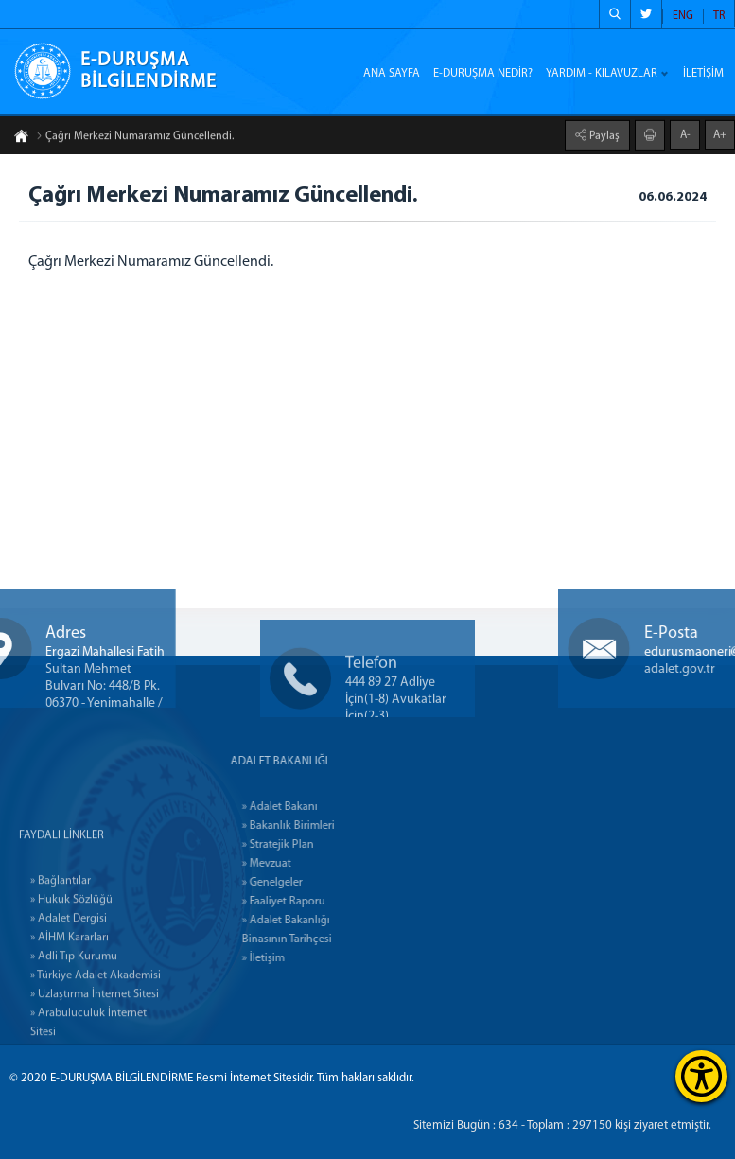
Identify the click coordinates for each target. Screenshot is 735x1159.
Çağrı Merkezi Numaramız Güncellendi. (135, 138)
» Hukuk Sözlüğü (71, 988)
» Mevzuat (310, 863)
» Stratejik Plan (322, 845)
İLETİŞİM (703, 73)
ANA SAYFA (391, 73)
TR (719, 16)
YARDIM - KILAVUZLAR (601, 73)
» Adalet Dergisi (68, 1007)
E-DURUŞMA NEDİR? (483, 73)
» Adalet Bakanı (323, 807)
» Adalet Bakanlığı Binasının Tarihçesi (331, 930)
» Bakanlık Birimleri (332, 826)
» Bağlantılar (60, 969)
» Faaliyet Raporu (327, 901)
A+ (719, 133)
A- (685, 133)
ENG (683, 16)
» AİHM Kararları (69, 1026)
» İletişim (307, 958)
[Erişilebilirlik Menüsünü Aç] (701, 1076)
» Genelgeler (316, 882)
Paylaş (603, 134)
